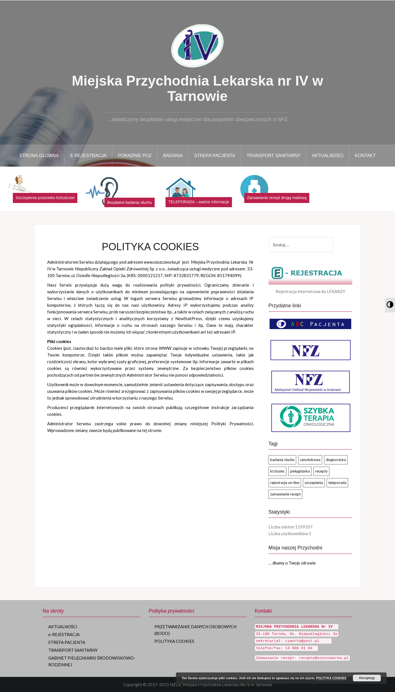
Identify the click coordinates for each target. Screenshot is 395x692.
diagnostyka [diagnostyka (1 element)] (336, 459)
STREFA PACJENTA (214, 155)
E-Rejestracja (88, 155)
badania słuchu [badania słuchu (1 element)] (282, 459)
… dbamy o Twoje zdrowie (292, 562)
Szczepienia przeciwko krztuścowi (45, 197)
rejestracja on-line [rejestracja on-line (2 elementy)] (284, 482)
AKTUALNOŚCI (327, 155)
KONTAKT (365, 155)
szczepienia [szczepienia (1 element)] (314, 482)
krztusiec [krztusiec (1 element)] (277, 471)
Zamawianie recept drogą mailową (277, 197)
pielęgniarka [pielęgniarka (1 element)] (300, 471)
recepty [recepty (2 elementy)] (321, 471)
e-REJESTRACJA (64, 634)
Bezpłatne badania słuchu (129, 202)
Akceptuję (367, 678)
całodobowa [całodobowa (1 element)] (310, 459)
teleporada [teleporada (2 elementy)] (337, 482)
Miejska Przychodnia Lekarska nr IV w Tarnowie (197, 88)
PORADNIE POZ (135, 155)
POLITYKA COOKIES (174, 641)
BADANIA (173, 155)
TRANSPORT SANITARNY (274, 155)
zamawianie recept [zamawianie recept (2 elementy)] (285, 494)
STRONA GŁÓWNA (39, 155)
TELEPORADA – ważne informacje (198, 202)
